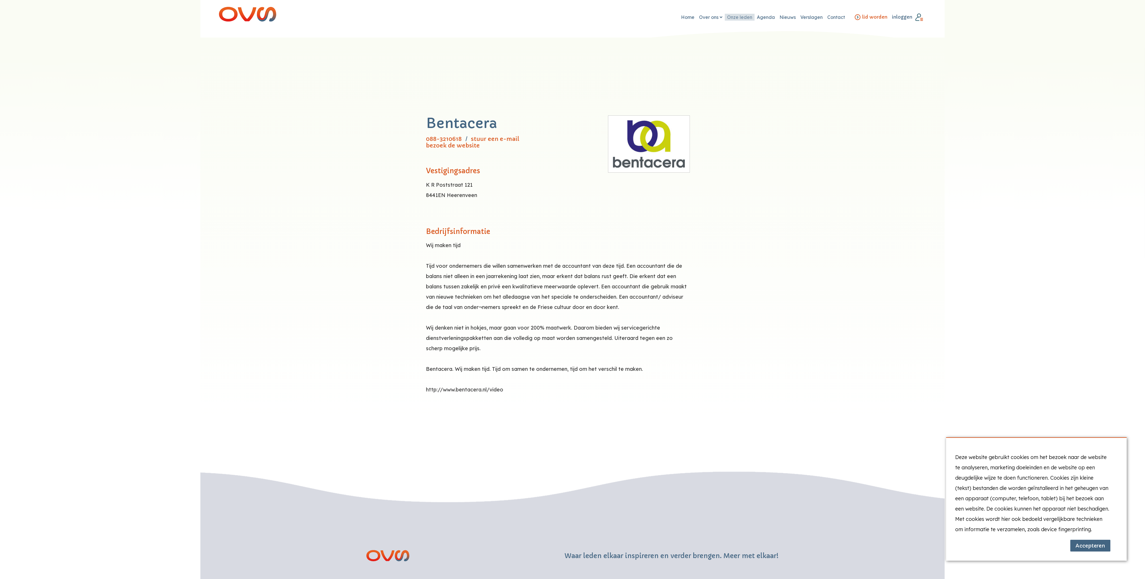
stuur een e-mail (495, 139)
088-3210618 (444, 139)
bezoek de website (453, 145)
